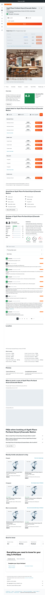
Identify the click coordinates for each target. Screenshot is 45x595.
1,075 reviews (16, 14)
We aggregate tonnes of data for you (25, 564)
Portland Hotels (16, 573)
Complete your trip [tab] (11, 539)
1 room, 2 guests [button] (11, 20)
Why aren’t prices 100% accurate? (25, 566)
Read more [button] (12, 308)
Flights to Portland (11, 546)
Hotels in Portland (11, 548)
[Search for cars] (2, 13)
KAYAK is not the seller (25, 562)
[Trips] (2, 27)
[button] (43, 1)
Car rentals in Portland (29, 546)
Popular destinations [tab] (21, 539)
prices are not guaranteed (29, 558)
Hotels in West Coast (9, 573)
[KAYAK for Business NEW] (2, 23)
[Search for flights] (2, 8)
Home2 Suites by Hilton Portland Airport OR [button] (33, 503)
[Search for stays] (2, 10)
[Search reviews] (25, 246)
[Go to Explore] (2, 18)
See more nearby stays (39, 438)
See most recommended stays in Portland (35, 488)
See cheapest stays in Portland (37, 463)
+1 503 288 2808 (10, 12)
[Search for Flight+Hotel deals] (2, 15)
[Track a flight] (2, 21)
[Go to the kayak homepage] (8, 4)
